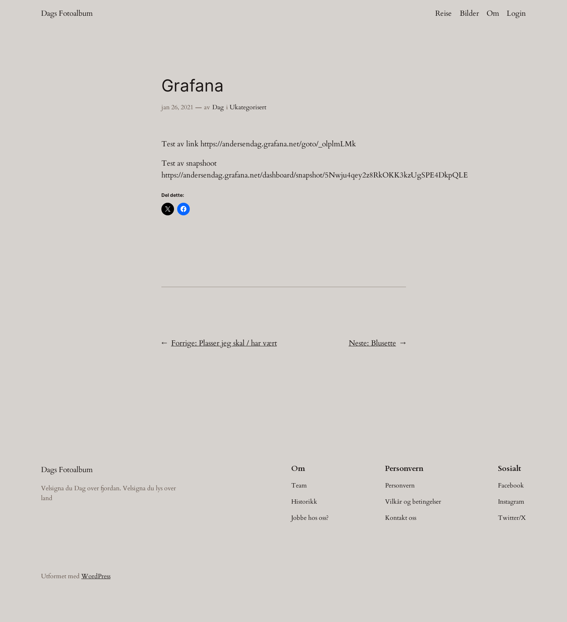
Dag (218, 107)
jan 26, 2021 (177, 107)
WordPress (95, 576)
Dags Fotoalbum (67, 13)
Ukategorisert (248, 107)
